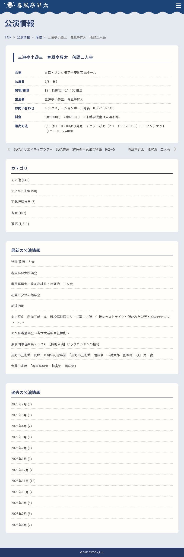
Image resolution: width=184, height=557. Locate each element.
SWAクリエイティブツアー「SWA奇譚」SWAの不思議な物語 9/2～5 (64, 149)
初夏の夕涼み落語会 (25, 295)
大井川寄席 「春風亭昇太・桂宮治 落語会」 (44, 365)
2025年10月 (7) (22, 492)
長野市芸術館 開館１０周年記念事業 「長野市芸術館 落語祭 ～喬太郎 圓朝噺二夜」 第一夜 (82, 355)
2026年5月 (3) (21, 415)
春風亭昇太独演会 (24, 273)
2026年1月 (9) (21, 458)
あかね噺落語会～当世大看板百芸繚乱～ (40, 333)
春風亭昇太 (33, 4)
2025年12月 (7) (22, 470)
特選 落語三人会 (23, 261)
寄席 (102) (18, 212)
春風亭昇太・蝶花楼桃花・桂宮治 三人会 (42, 283)
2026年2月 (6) (21, 448)
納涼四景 (17, 305)
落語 (14, 223)
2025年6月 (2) (21, 524)
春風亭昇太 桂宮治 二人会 (149, 149)
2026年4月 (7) (21, 425)
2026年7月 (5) (21, 404)
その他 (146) (20, 180)
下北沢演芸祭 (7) (23, 201)
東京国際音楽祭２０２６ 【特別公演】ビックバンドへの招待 (55, 344)
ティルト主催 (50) (24, 190)
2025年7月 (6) (21, 513)
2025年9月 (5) (21, 502)
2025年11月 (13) (23, 480)
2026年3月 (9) (21, 437)
